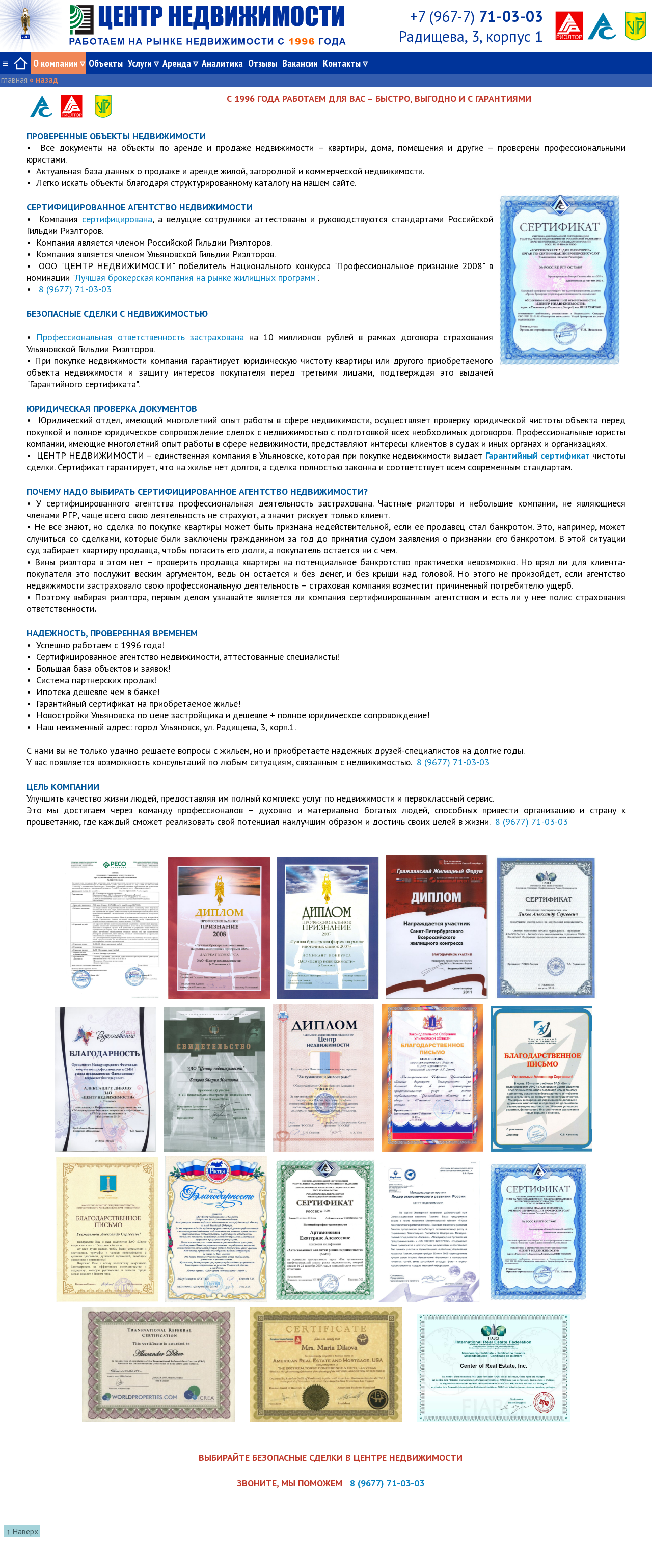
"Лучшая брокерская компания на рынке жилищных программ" (195, 277)
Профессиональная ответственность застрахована (140, 337)
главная (14, 79)
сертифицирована (117, 219)
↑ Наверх (22, 1531)
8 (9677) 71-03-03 (74, 289)
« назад (44, 79)
